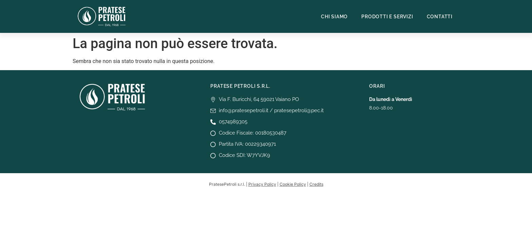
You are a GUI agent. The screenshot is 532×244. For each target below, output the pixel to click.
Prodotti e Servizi (387, 16)
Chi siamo (334, 16)
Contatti (440, 16)
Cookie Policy (293, 184)
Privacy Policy (262, 184)
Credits (316, 184)
